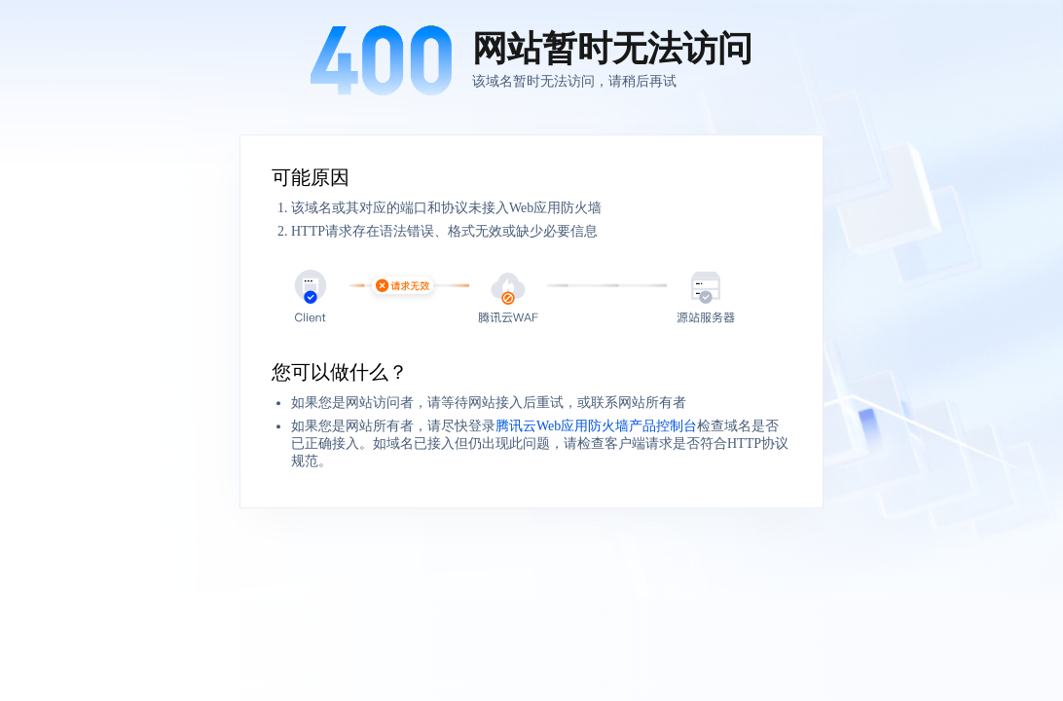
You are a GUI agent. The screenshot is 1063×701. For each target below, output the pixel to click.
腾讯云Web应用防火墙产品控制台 (596, 426)
